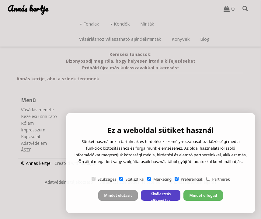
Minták (147, 24)
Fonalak (89, 24)
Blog (205, 39)
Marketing (159, 179)
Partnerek (218, 179)
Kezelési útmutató (39, 116)
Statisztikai (131, 179)
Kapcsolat (30, 136)
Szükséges (104, 179)
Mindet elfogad (203, 195)
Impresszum (33, 130)
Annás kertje (28, 8)
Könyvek (181, 39)
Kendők (120, 24)
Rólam (27, 123)
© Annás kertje (35, 163)
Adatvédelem (34, 143)
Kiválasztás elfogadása (161, 196)
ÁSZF (26, 150)
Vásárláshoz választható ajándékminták (120, 39)
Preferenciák (189, 179)
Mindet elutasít (118, 195)
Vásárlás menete (37, 110)
